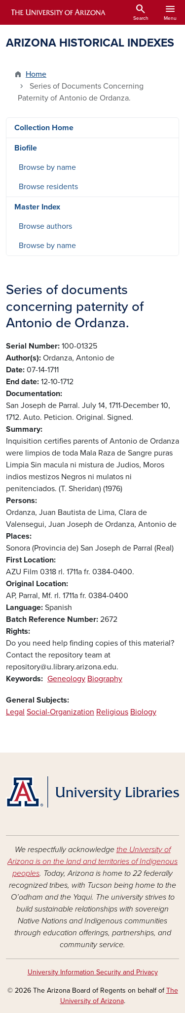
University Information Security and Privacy (93, 972)
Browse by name (47, 167)
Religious (112, 712)
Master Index (37, 207)
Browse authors (45, 226)
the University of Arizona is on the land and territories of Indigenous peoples (92, 861)
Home (36, 74)
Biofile (25, 148)
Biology (143, 712)
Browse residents (48, 187)
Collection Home (44, 128)
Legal (15, 712)
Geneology (66, 679)
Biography (104, 679)
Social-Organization (60, 712)
